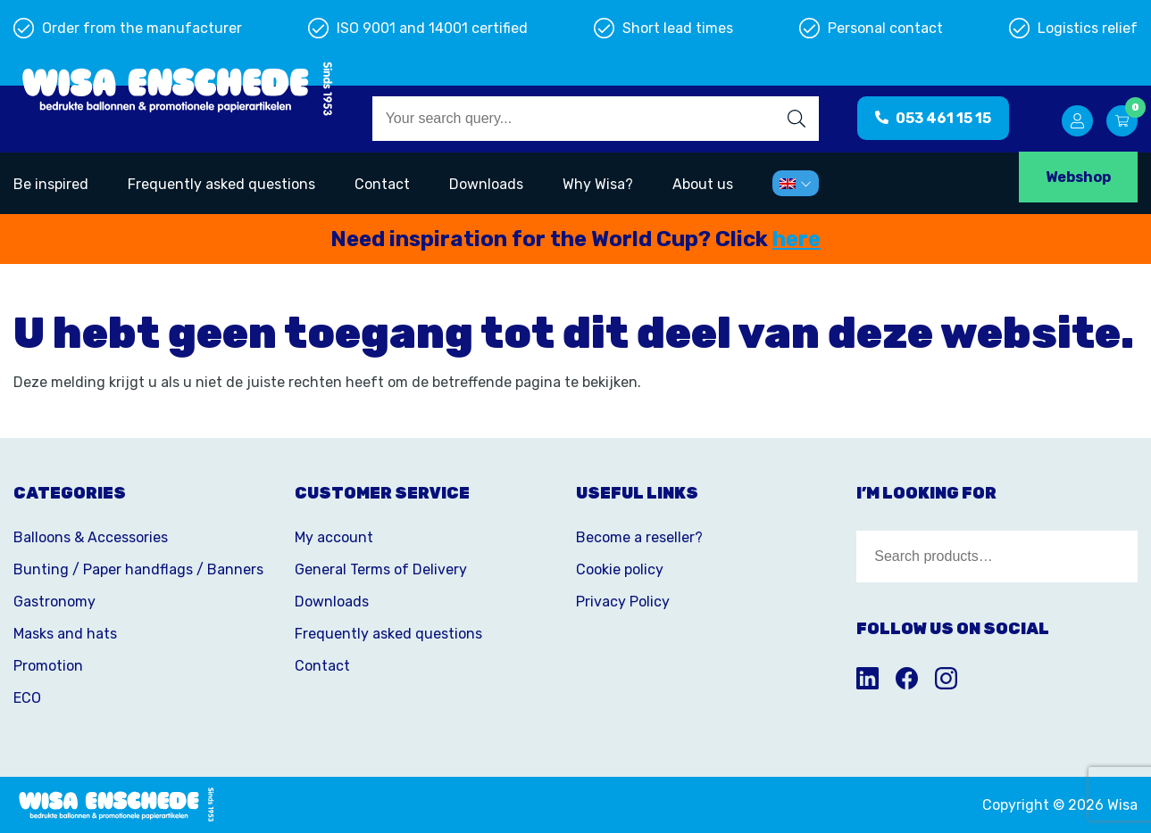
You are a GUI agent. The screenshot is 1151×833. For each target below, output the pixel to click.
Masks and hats (65, 633)
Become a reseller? (639, 537)
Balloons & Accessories (90, 537)
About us (702, 184)
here (796, 239)
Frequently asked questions (221, 184)
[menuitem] (795, 183)
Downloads (486, 184)
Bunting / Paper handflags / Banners (138, 569)
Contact (382, 184)
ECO (27, 697)
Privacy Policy (623, 601)
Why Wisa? (598, 184)
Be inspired (50, 184)
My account (334, 537)
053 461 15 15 (933, 118)
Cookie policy (619, 569)
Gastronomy (54, 601)
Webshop (1078, 177)
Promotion (48, 665)
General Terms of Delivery (381, 569)
